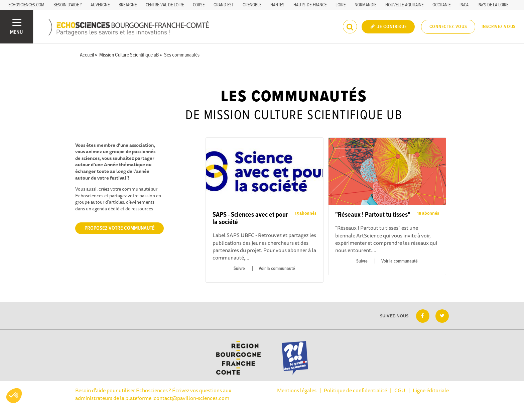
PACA (464, 5)
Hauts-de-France (309, 5)
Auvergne (100, 5)
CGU (399, 390)
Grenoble (252, 5)
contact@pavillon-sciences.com (191, 398)
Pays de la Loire (493, 5)
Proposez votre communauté (120, 228)
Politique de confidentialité (355, 390)
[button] (14, 396)
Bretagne (128, 5)
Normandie (365, 5)
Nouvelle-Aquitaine (404, 5)
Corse (199, 5)
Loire (341, 5)
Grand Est (224, 5)
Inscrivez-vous (499, 27)
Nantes (277, 5)
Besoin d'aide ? (67, 5)
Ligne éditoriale (431, 390)
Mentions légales (296, 390)
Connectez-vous (448, 27)
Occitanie (441, 5)
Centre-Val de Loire (165, 5)
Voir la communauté (277, 269)
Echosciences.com (26, 5)
